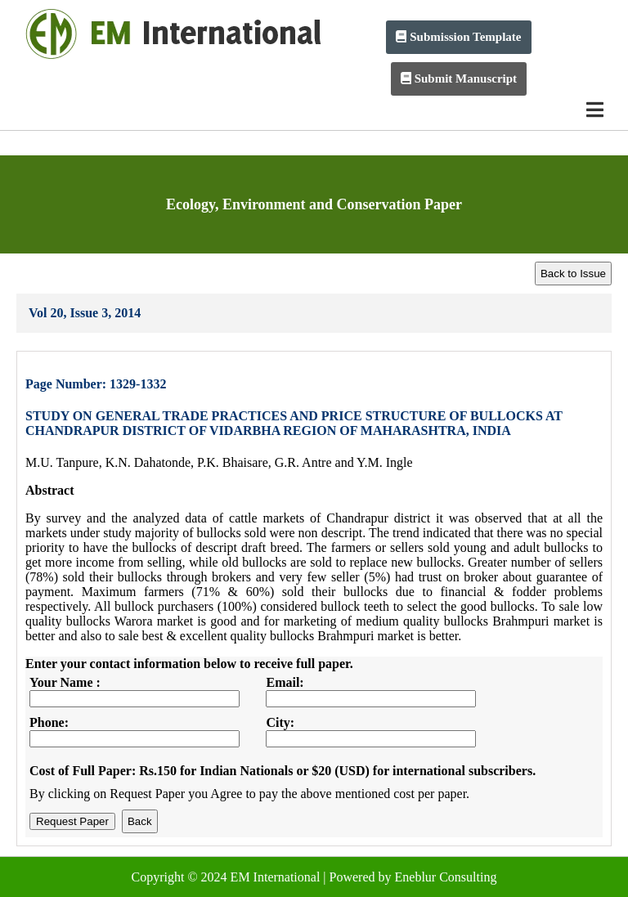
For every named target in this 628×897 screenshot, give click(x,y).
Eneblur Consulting (446, 877)
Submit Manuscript (459, 78)
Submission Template (458, 36)
